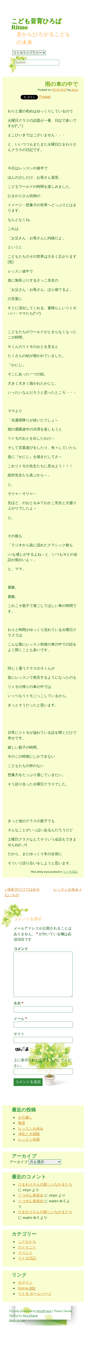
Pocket (44, 97)
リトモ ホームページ (35, 1294)
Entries (26, 1288)
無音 (21, 1123)
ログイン (25, 1282)
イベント (25, 1253)
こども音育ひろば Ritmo (36, 24)
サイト (19, 1034)
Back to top (17, 1320)
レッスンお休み (67, 889)
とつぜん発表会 (30, 1195)
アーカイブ (19, 1162)
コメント (21, 949)
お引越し (25, 1117)
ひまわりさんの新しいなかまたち (45, 1184)
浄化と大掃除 (29, 1134)
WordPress (43, 1311)
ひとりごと (27, 1247)
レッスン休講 (29, 1139)
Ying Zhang (30, 1315)
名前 (18, 1003)
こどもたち (27, 1242)
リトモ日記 (70, 871)
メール (20, 1019)
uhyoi (74, 90)
